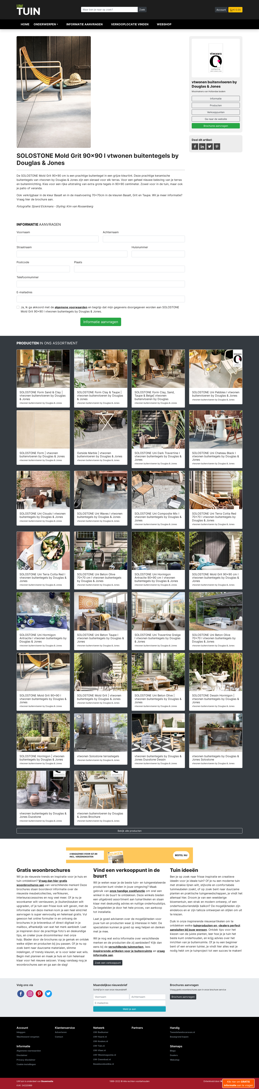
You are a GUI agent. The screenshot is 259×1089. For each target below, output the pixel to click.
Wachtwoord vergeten (28, 1036)
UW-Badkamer (100, 1032)
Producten (216, 105)
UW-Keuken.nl (100, 1041)
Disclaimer (22, 1055)
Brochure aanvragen (183, 996)
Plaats (78, 262)
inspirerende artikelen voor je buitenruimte (122, 951)
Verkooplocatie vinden (129, 24)
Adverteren (61, 1032)
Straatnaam (24, 247)
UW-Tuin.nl (99, 1045)
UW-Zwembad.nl (102, 1059)
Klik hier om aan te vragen (238, 1083)
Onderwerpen (45, 24)
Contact (59, 1036)
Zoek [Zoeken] (142, 9)
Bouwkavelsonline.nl (103, 1064)
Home (25, 24)
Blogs (173, 1050)
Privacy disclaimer (26, 1059)
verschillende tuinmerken (125, 946)
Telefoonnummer (28, 277)
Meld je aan (129, 1008)
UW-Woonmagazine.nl (104, 1055)
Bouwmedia (47, 1081)
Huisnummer (140, 247)
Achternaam (111, 232)
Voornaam (23, 232)
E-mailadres (24, 292)
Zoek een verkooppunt (108, 962)
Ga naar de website (216, 118)
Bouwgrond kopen (179, 1036)
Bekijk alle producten (130, 830)
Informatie (216, 98)
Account (221, 9)
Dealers (174, 1055)
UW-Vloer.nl (99, 1050)
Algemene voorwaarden (29, 1050)
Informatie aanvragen (84, 24)
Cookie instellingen (26, 1064)
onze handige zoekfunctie (127, 891)
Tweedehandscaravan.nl (182, 1032)
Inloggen (21, 1032)
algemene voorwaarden (71, 307)
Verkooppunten (215, 112)
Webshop (164, 24)
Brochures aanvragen (216, 125)
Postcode (23, 262)
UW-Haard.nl (100, 1036)
